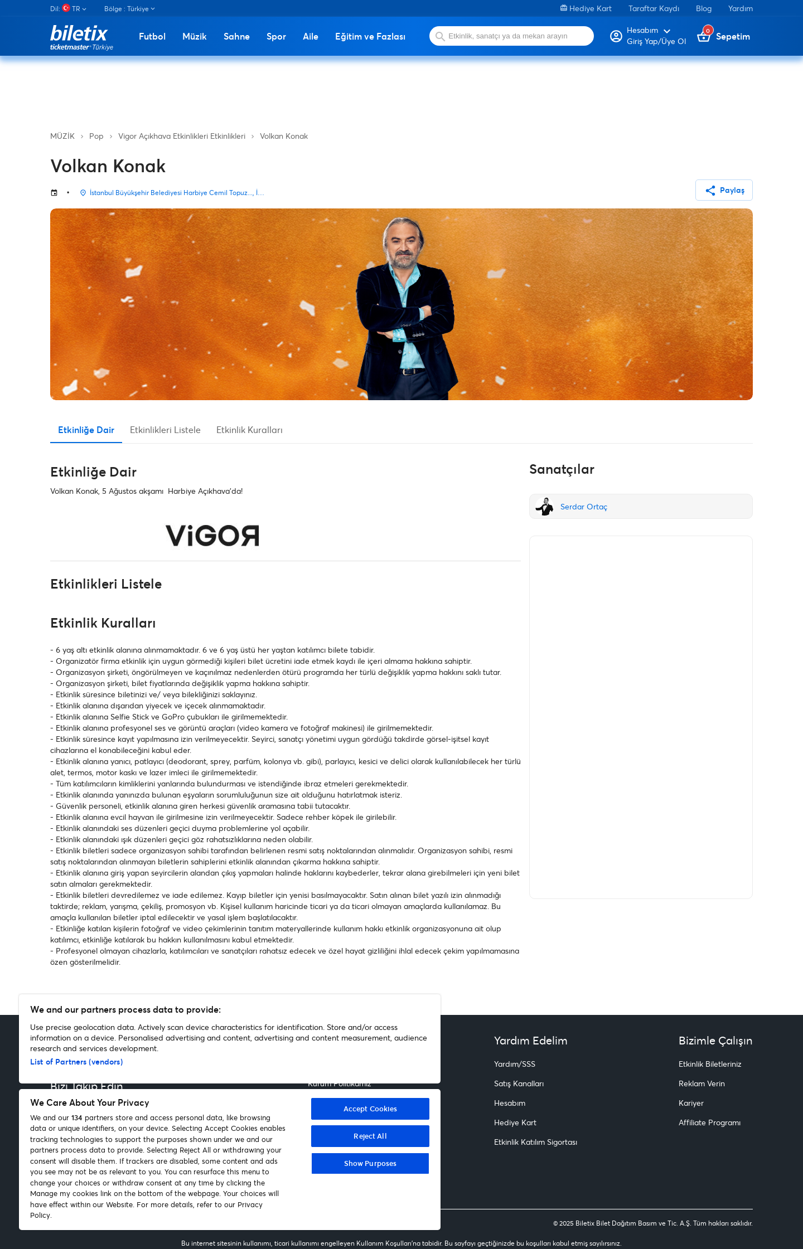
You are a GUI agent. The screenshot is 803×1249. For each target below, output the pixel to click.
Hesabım (509, 1102)
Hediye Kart (586, 8)
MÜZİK (62, 135)
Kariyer (691, 1102)
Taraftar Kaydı (653, 8)
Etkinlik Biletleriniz (710, 1063)
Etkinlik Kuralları (249, 429)
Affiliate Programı (710, 1122)
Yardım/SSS (514, 1063)
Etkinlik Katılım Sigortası (535, 1141)
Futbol (152, 36)
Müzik (194, 36)
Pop (96, 135)
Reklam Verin (702, 1083)
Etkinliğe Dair (86, 429)
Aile (310, 36)
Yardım (740, 8)
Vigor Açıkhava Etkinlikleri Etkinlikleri (181, 135)
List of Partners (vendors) (76, 1061)
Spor (276, 36)
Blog (704, 8)
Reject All (370, 1136)
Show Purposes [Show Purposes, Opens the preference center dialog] (370, 1163)
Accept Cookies (371, 1109)
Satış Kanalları (519, 1083)
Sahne (237, 36)
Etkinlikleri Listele (165, 429)
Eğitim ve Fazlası (370, 36)
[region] (230, 1112)
